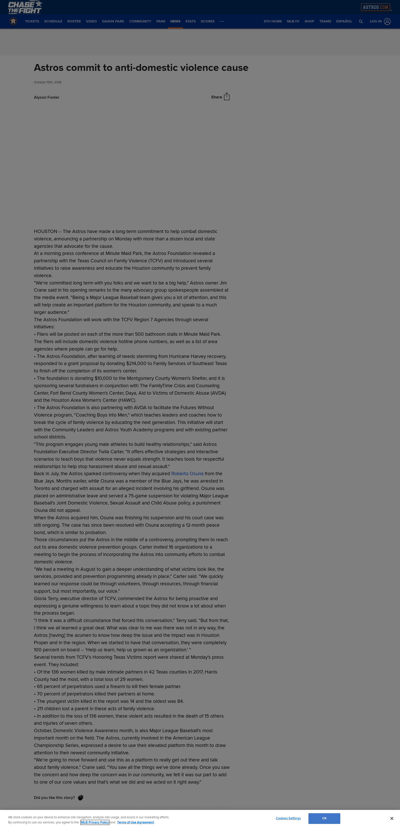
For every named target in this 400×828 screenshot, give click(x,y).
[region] (200, 819)
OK (324, 818)
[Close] (391, 818)
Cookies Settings (288, 818)
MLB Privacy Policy (95, 822)
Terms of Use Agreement (135, 822)
